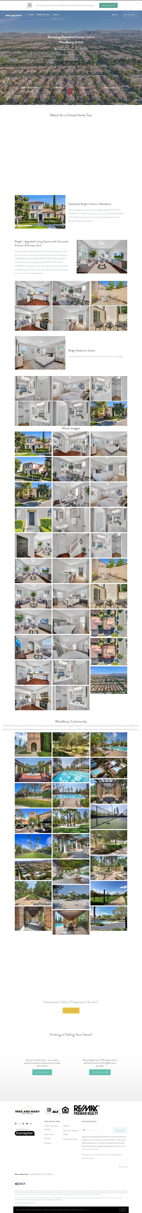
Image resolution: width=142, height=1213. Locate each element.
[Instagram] (31, 1123)
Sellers (66, 1125)
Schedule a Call (70, 1139)
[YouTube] (27, 1123)
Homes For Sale (43, 14)
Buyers (47, 1143)
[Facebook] (16, 1123)
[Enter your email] (99, 1130)
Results (57, 14)
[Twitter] (19, 1123)
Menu (115, 15)
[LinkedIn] (23, 1123)
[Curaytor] (25, 1135)
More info (88, 1210)
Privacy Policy (123, 1167)
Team (31, 14)
